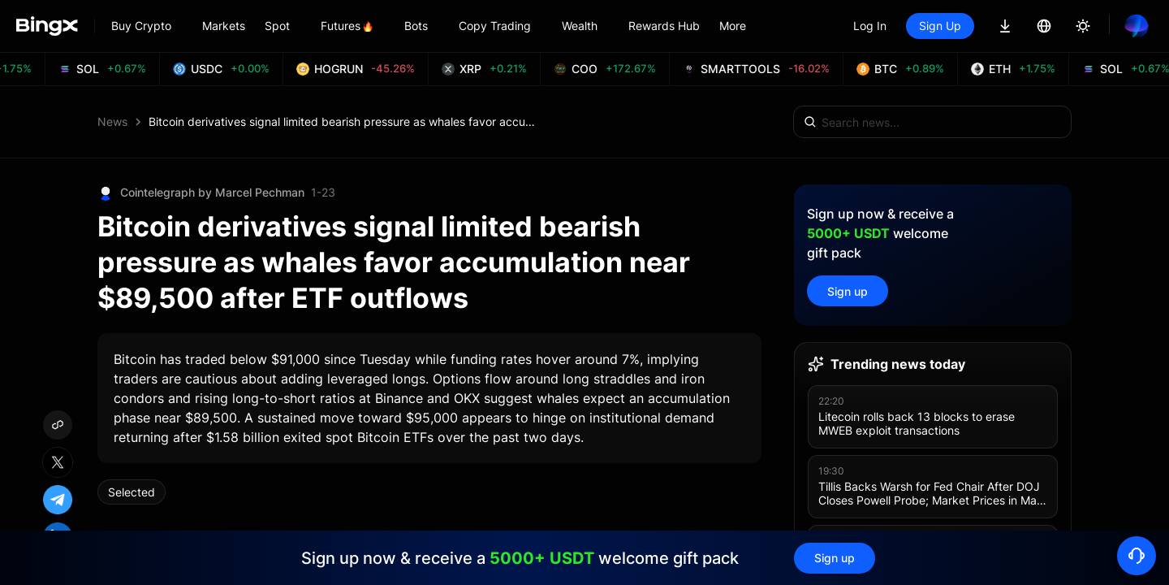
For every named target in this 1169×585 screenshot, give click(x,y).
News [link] (112, 121)
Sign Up (940, 25)
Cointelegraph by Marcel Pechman (212, 192)
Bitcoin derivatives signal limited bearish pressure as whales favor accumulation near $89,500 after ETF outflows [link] (343, 121)
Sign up (847, 291)
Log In (869, 25)
